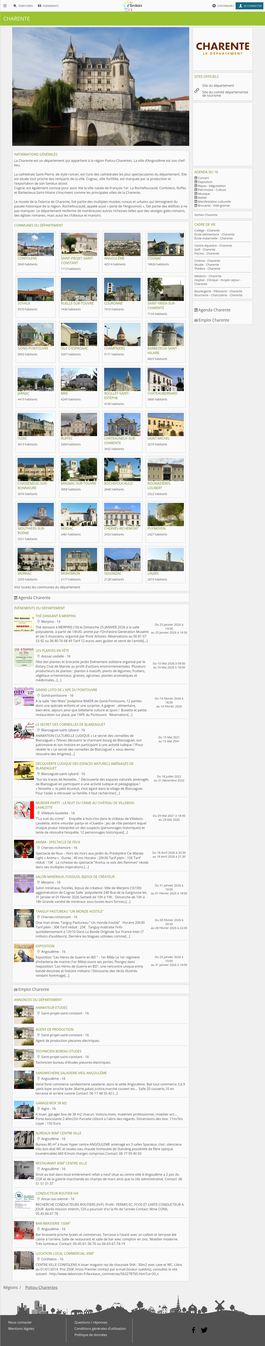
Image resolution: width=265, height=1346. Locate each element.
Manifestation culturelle (214, 202)
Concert (203, 178)
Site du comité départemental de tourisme (225, 94)
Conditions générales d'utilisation (100, 1328)
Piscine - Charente (206, 253)
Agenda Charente (34, 597)
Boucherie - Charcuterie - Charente (218, 295)
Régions (10, 1287)
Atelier (202, 198)
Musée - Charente (206, 265)
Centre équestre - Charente (213, 245)
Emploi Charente (33, 989)
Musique (204, 194)
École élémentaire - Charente (214, 234)
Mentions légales (21, 1328)
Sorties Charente (206, 215)
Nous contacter (20, 1322)
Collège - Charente (207, 230)
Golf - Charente (205, 249)
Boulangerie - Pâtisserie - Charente (218, 291)
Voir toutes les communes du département (47, 587)
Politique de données (91, 1335)
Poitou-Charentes (41, 1287)
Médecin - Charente (208, 276)
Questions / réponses (91, 1322)
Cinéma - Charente (207, 261)
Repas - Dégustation (212, 186)
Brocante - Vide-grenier (214, 205)
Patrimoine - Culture (212, 190)
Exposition (205, 182)
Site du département (218, 85)
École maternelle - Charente (213, 238)
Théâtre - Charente (207, 269)
